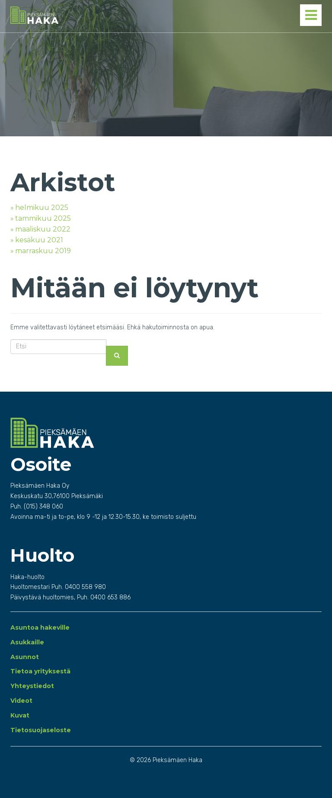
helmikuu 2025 (41, 207)
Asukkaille (27, 642)
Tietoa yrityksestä (40, 671)
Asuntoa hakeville (40, 627)
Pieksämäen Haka (85, 15)
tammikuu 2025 (43, 218)
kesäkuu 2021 (39, 240)
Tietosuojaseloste (40, 730)
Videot (21, 701)
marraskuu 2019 (43, 251)
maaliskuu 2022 (42, 229)
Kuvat (19, 715)
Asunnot (24, 657)
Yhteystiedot (32, 686)
